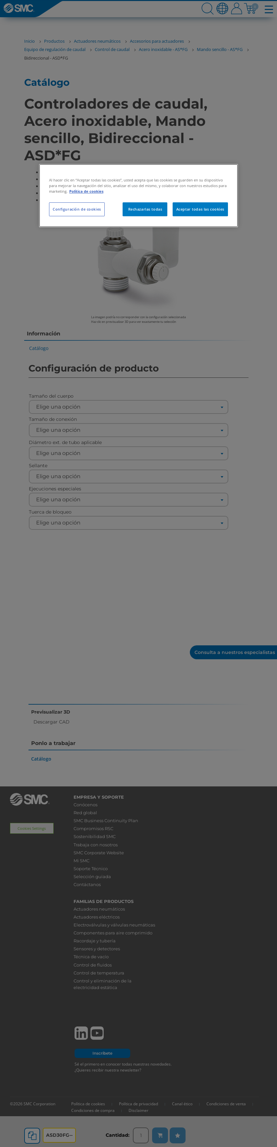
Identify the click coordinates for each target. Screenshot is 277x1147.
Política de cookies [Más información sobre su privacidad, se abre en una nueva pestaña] (86, 191)
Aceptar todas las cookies (200, 209)
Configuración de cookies (77, 209)
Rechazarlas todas (145, 209)
